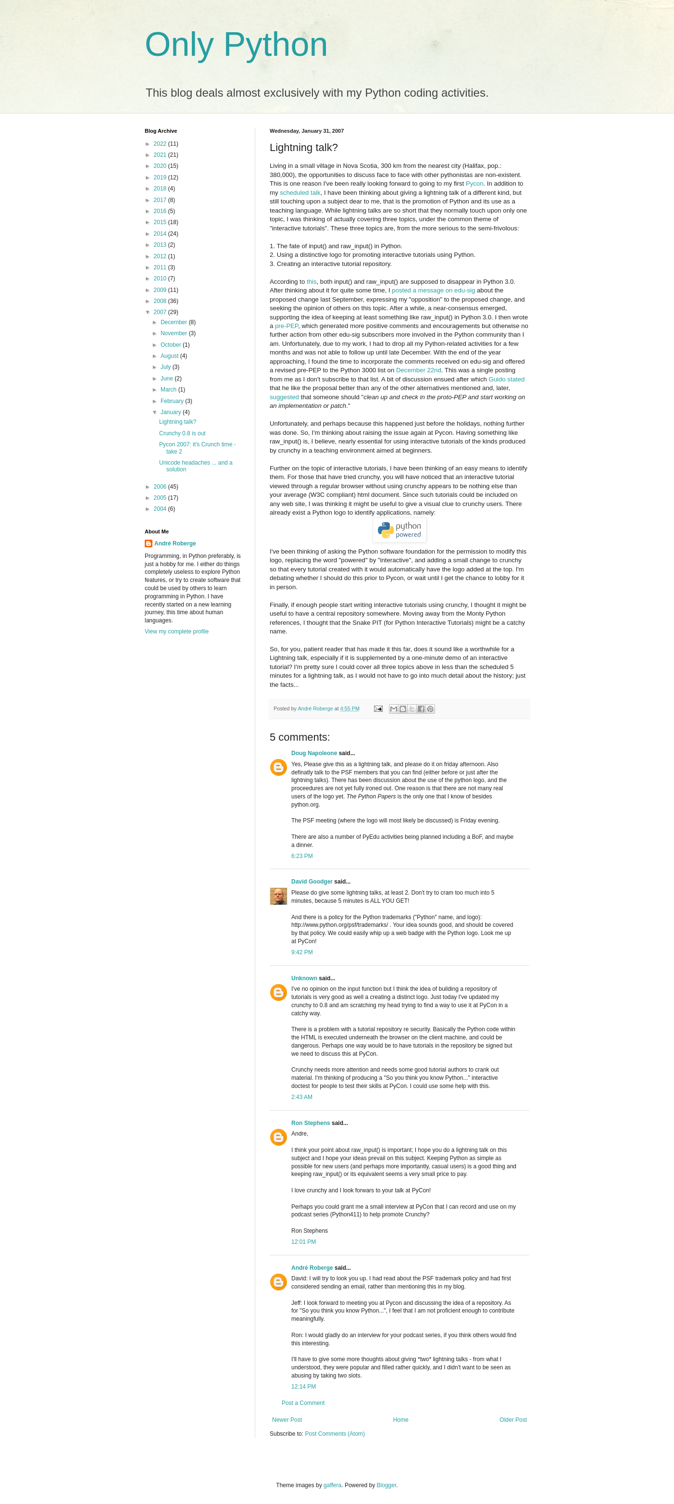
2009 (161, 290)
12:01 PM (303, 1242)
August (170, 356)
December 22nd (418, 370)
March (169, 389)
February (173, 401)
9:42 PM (302, 952)
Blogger (387, 1485)
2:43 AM (301, 1097)
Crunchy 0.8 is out (182, 433)
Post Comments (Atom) (335, 1433)
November (175, 333)
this (312, 281)
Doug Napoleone (314, 753)
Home (401, 1419)
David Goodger (312, 881)
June (168, 378)
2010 (161, 278)
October (172, 344)
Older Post (513, 1419)
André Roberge (312, 1267)
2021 (161, 155)
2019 (161, 177)
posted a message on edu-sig (433, 290)
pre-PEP (286, 325)
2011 (161, 267)
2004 (161, 509)
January (172, 412)
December (175, 322)
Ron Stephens (310, 1123)
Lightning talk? (177, 421)
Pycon (475, 183)
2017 (161, 200)
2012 (161, 256)
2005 (161, 497)
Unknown (304, 978)
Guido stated (507, 379)
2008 (161, 301)
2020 (161, 166)
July (167, 367)
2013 (161, 244)
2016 (161, 211)
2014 (161, 233)
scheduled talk (300, 192)
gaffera (332, 1485)
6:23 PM (302, 856)
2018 (161, 188)
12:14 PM (303, 1386)
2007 (161, 312)
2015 (161, 222)
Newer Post (287, 1419)
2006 (161, 486)
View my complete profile (177, 631)
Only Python (236, 44)
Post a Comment (303, 1403)
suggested (284, 397)
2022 (161, 143)
